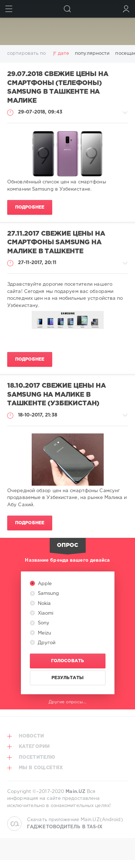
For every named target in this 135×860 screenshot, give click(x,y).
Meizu (43, 633)
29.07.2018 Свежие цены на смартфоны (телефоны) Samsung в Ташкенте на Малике (57, 87)
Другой (46, 643)
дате (63, 53)
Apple (44, 584)
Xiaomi (45, 613)
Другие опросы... (67, 702)
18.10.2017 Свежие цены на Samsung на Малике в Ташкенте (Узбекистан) (56, 394)
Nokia (43, 604)
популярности (92, 53)
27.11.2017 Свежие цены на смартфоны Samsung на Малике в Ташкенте (56, 242)
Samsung (47, 594)
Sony (43, 623)
